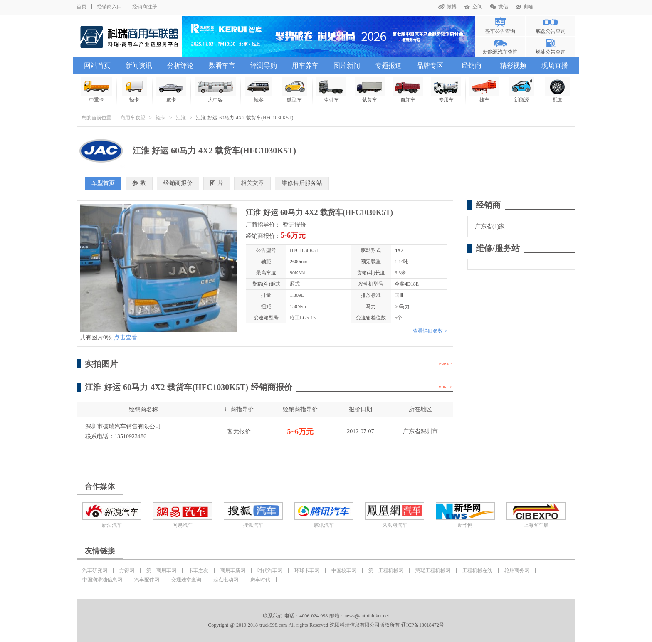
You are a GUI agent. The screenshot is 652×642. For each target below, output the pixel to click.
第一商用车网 (161, 570)
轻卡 (160, 118)
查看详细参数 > (430, 331)
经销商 (472, 65)
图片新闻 (346, 65)
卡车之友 (198, 570)
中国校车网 (343, 570)
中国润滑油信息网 (102, 579)
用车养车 (305, 65)
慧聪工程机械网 (432, 570)
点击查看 (125, 337)
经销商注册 (144, 7)
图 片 (217, 183)
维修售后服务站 (302, 183)
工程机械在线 (477, 570)
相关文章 (252, 183)
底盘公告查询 (551, 31)
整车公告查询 (500, 31)
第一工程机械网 (385, 570)
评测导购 (263, 65)
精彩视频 (513, 65)
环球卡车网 (306, 570)
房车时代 (260, 579)
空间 (477, 7)
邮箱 (529, 7)
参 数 (139, 183)
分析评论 (180, 65)
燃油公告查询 (551, 52)
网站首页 (97, 65)
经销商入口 (109, 7)
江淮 (181, 118)
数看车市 (222, 65)
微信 (503, 7)
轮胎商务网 (516, 570)
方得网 (126, 570)
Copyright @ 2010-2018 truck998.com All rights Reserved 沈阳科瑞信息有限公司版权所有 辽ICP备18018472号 (326, 625)
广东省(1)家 (490, 226)
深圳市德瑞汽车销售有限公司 (123, 426)
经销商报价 (178, 183)
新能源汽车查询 (500, 52)
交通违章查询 (186, 579)
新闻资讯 (139, 65)
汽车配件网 (146, 579)
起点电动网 (225, 579)
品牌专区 (430, 65)
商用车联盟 (132, 118)
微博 (452, 7)
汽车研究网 (94, 570)
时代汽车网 (269, 570)
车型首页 (103, 183)
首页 (81, 7)
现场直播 (554, 65)
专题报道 (388, 65)
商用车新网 (232, 570)
